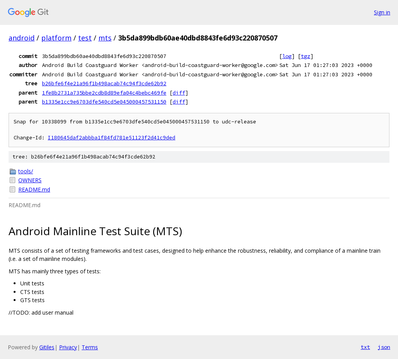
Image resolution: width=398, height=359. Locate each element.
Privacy (68, 347)
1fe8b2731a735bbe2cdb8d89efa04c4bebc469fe (104, 92)
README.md (34, 189)
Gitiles (46, 347)
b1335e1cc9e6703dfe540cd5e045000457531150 (104, 101)
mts (105, 37)
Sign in (382, 12)
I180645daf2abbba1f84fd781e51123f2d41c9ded (111, 137)
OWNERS (30, 180)
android (22, 37)
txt (365, 346)
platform (56, 37)
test (85, 37)
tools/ (25, 171)
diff (179, 92)
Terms (90, 347)
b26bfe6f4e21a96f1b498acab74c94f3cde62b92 (104, 83)
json (384, 346)
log (287, 56)
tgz (305, 56)
